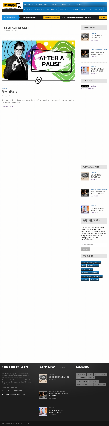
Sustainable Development (90, 272)
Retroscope (94, 279)
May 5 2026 (94, 57)
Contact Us (80, 5)
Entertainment (86, 276)
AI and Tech (97, 276)
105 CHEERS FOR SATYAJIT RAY (26, 17)
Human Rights (94, 381)
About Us (83, 9)
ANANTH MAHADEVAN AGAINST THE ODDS (78, 17)
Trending (93, 33)
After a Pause (9, 91)
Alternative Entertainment (53, 17)
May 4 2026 (94, 73)
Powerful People (87, 262)
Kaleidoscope (81, 374)
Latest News (28, 5)
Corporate (74, 9)
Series (83, 265)
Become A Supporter (95, 9)
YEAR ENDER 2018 (100, 385)
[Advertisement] (94, 127)
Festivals (104, 17)
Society (91, 377)
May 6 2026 (94, 40)
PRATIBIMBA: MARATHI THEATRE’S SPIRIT (98, 70)
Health (90, 374)
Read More (7, 106)
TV (95, 374)
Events (97, 262)
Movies (4, 88)
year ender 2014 (93, 265)
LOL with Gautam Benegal (84, 385)
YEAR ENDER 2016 (87, 269)
